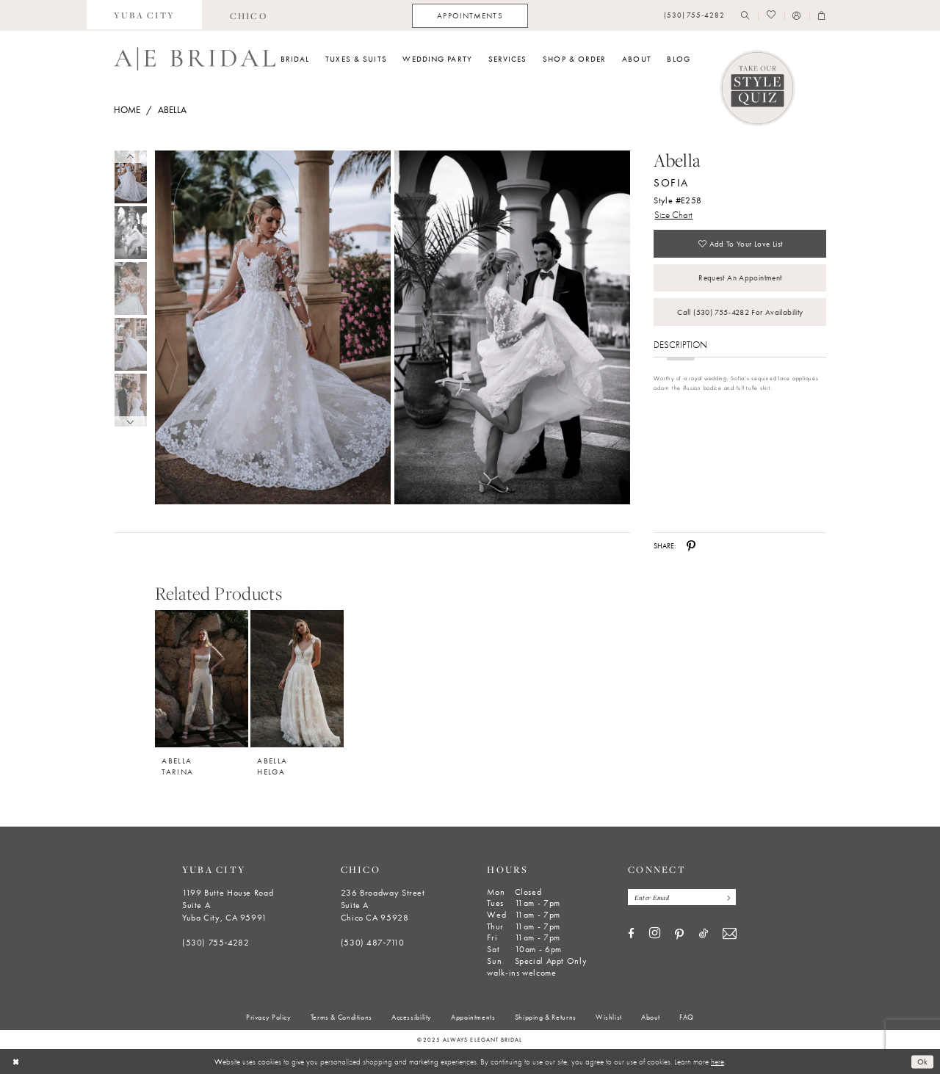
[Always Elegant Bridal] (194, 58)
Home (127, 110)
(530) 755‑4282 (216, 942)
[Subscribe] (727, 897)
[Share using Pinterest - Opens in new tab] (691, 546)
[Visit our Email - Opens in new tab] (730, 934)
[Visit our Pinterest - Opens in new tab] (679, 934)
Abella (172, 110)
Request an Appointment (739, 278)
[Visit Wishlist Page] (771, 15)
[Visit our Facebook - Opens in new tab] (631, 934)
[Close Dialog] (16, 1061)
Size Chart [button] (673, 214)
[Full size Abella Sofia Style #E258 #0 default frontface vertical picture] (272, 327)
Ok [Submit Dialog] (922, 1061)
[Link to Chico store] (248, 15)
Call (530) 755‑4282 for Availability (740, 313)
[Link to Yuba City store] (145, 15)
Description (680, 345)
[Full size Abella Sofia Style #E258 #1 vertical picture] (512, 327)
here (717, 1061)
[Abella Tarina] (201, 678)
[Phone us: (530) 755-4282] (694, 15)
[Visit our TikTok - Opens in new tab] (703, 934)
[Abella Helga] (297, 678)
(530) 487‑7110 (373, 942)
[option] (202, 688)
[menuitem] (145, 15)
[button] (796, 15)
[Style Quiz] (758, 88)
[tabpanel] (271, 327)
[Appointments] (469, 16)
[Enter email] (682, 897)
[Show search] (745, 15)
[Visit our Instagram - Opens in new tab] (654, 933)
